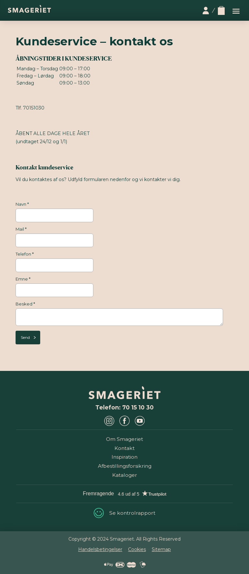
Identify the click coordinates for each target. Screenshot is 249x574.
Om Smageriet (124, 439)
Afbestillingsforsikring (124, 466)
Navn (22, 204)
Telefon (25, 254)
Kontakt (124, 448)
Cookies (137, 549)
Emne (23, 278)
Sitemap (161, 549)
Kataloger (124, 475)
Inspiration (124, 457)
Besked (25, 303)
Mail (21, 229)
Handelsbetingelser (100, 549)
